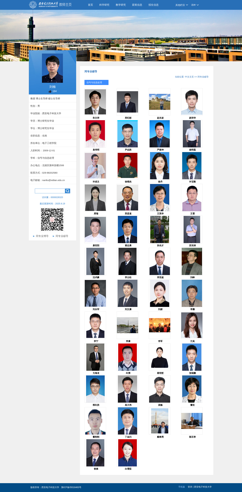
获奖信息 (137, 4)
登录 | (191, 487)
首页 (90, 4)
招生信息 (154, 4)
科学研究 (104, 4)
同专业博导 (42, 236)
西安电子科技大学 (203, 487)
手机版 (181, 487)
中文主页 (189, 76)
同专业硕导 (62, 236)
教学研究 (121, 4)
